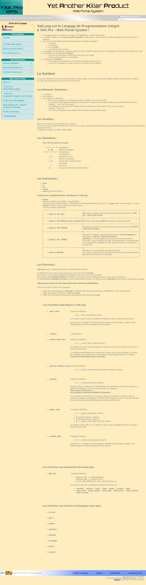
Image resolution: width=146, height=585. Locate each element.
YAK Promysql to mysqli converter (18, 94)
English (9, 30)
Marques (99, 573)
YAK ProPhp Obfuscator (12, 87)
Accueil (6, 37)
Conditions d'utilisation (80, 573)
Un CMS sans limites (12, 44)
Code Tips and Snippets (13, 100)
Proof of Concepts (11, 111)
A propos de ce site (135, 573)
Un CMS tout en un (11, 53)
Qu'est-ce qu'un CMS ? (13, 49)
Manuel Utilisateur (11, 63)
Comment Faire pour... (13, 72)
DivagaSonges (9, 116)
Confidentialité (115, 573)
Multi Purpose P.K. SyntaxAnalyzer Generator (14, 106)
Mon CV (7, 82)
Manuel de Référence (12, 67)
